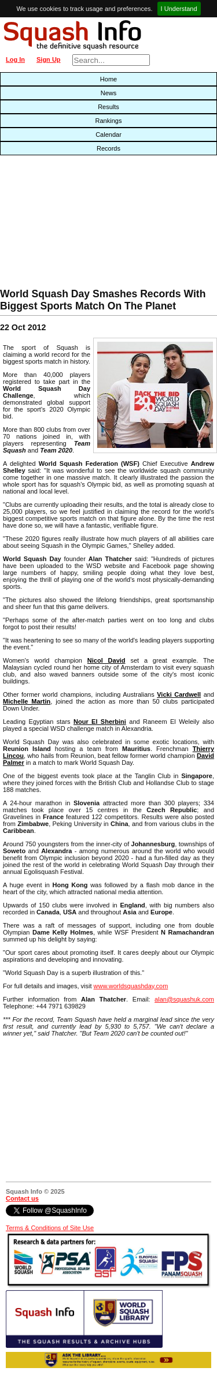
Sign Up (48, 59)
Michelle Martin (26, 701)
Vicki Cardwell (179, 694)
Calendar (108, 134)
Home (108, 79)
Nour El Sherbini (99, 721)
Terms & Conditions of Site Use (50, 1227)
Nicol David (106, 660)
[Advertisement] (69, 224)
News (109, 92)
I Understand (179, 8)
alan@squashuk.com (184, 999)
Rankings (108, 120)
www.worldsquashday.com (131, 985)
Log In (15, 59)
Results (108, 106)
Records (108, 148)
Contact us (22, 1198)
